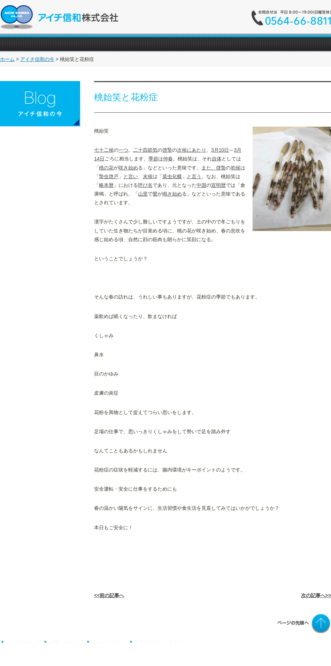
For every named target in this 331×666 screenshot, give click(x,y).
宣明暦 (218, 185)
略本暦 (106, 185)
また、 (208, 168)
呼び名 (145, 185)
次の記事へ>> (316, 595)
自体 (217, 158)
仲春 (168, 158)
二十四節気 (145, 150)
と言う (194, 176)
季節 (153, 158)
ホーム (7, 59)
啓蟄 (167, 150)
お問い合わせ (63, 642)
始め (177, 194)
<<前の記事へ (109, 595)
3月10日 (220, 150)
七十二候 (104, 150)
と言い (130, 176)
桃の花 (106, 168)
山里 (143, 194)
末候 (148, 176)
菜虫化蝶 (172, 176)
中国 (201, 185)
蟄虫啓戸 (108, 176)
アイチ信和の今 (37, 59)
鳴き (167, 194)
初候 (235, 168)
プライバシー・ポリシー (160, 642)
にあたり (196, 150)
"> (247, 44)
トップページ (19, 642)
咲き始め (128, 168)
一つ (123, 150)
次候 (182, 150)
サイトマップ (105, 642)
